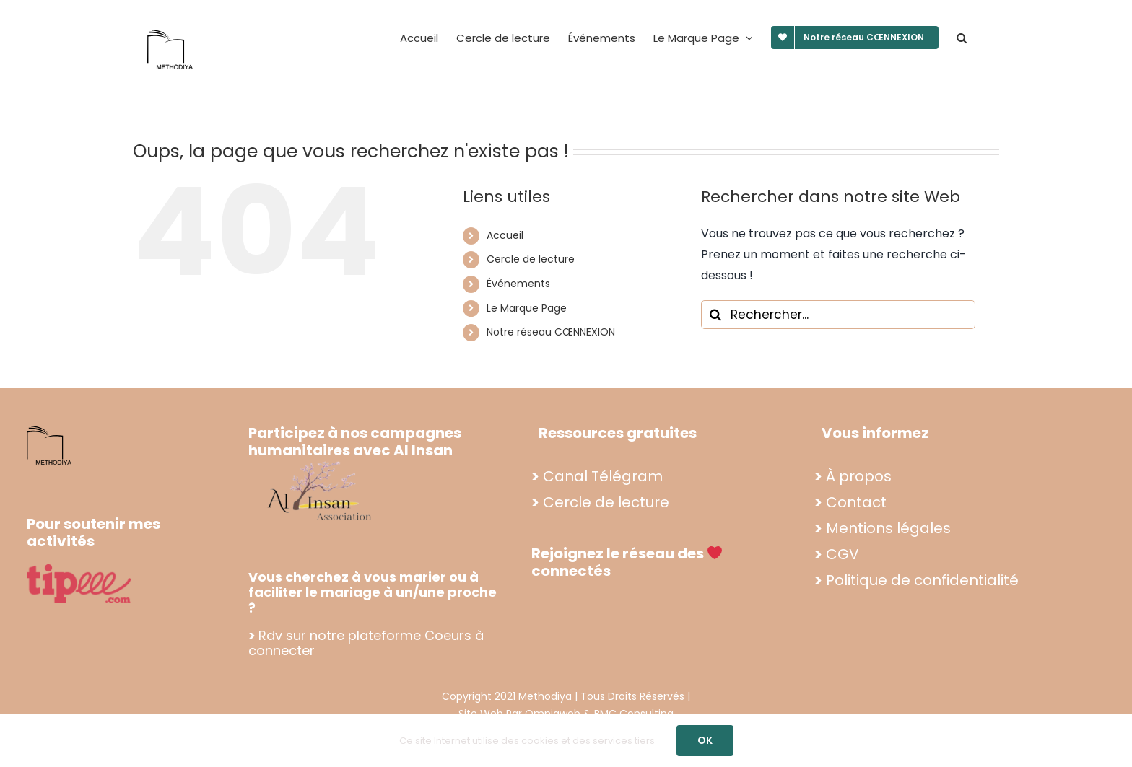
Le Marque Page (527, 308)
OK (705, 740)
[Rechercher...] (838, 314)
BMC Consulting (634, 713)
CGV (842, 554)
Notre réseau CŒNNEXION (551, 332)
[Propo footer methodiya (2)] (320, 460)
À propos (859, 476)
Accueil (505, 235)
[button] (962, 37)
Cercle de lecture (531, 259)
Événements (518, 283)
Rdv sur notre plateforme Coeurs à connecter (366, 643)
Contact (856, 502)
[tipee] (79, 569)
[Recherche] (715, 314)
